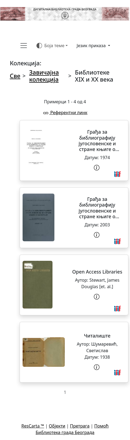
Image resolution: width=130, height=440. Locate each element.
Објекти (57, 426)
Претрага (79, 426)
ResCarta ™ (32, 426)
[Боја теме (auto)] (52, 45)
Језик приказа (92, 46)
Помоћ (101, 426)
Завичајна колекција (44, 75)
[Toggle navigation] (23, 45)
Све (15, 76)
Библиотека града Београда (65, 432)
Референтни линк (65, 112)
